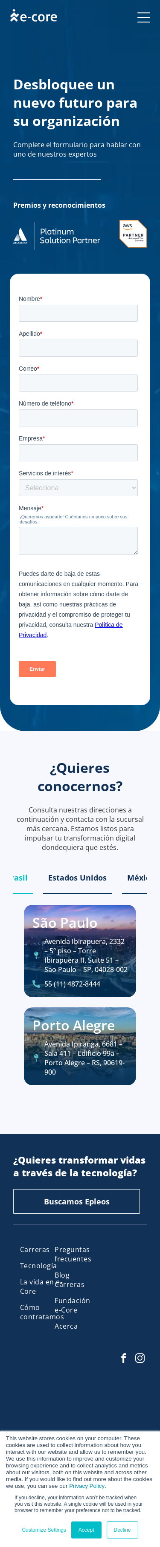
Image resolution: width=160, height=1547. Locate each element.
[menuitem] (42, 1249)
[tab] (16, 878)
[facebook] (123, 1359)
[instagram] (140, 1359)
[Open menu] (143, 17)
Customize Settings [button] (44, 1530)
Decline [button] (122, 1530)
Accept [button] (86, 1530)
